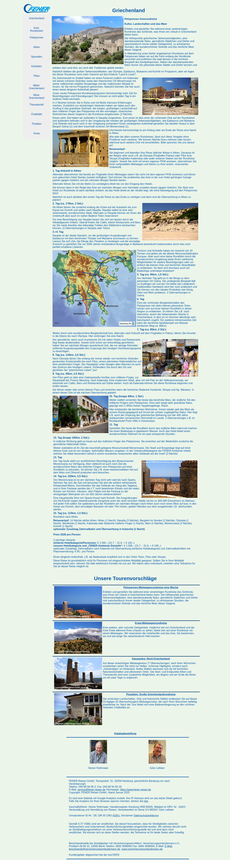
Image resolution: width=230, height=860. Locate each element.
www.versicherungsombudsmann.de (142, 849)
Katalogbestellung (125, 733)
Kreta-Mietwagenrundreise (151, 623)
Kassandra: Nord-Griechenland (151, 658)
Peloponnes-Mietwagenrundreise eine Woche (150, 587)
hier (146, 801)
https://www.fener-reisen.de (135, 789)
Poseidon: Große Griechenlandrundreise (151, 694)
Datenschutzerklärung (146, 815)
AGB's (116, 815)
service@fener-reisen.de (91, 789)
